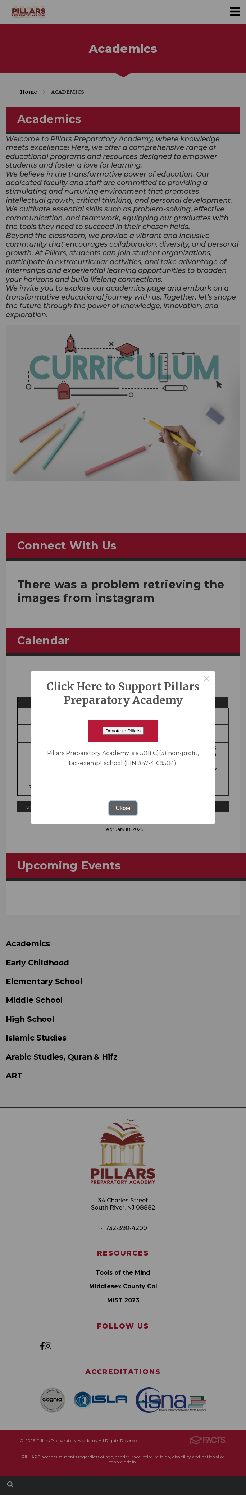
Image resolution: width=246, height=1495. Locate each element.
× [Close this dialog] (206, 679)
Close (123, 808)
